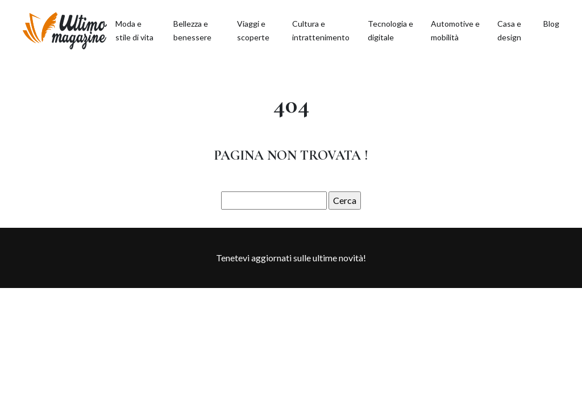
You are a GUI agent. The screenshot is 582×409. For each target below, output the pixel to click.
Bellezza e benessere (192, 30)
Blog (551, 23)
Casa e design (509, 30)
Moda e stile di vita (134, 30)
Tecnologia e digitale (390, 30)
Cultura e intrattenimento (321, 30)
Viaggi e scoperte (253, 30)
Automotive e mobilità (455, 30)
